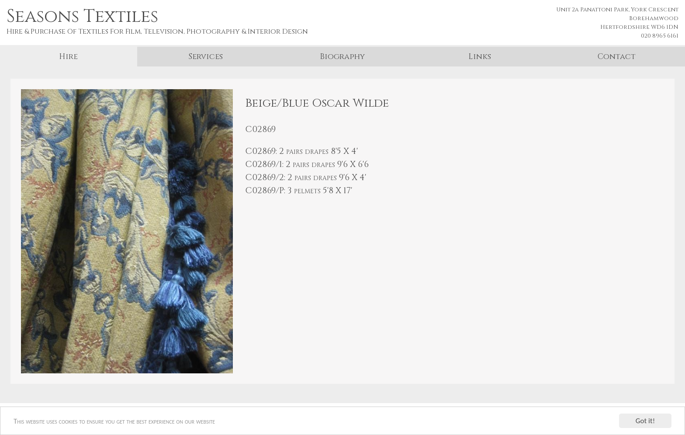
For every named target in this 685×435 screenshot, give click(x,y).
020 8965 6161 (659, 36)
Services (205, 56)
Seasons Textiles (82, 16)
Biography (342, 56)
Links (479, 56)
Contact (617, 56)
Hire (68, 56)
